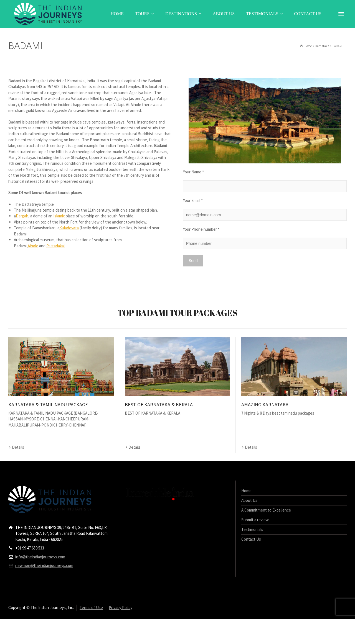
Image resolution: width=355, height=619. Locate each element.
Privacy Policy (120, 607)
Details (18, 447)
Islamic (59, 216)
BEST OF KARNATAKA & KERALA (159, 404)
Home (246, 490)
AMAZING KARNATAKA (264, 404)
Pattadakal (55, 245)
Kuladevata (69, 227)
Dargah (22, 216)
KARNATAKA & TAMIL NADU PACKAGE (48, 404)
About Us (249, 500)
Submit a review (255, 519)
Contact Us (251, 539)
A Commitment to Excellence (266, 510)
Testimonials (252, 529)
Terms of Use (91, 607)
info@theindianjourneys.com (40, 556)
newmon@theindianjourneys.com (44, 565)
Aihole (33, 245)
